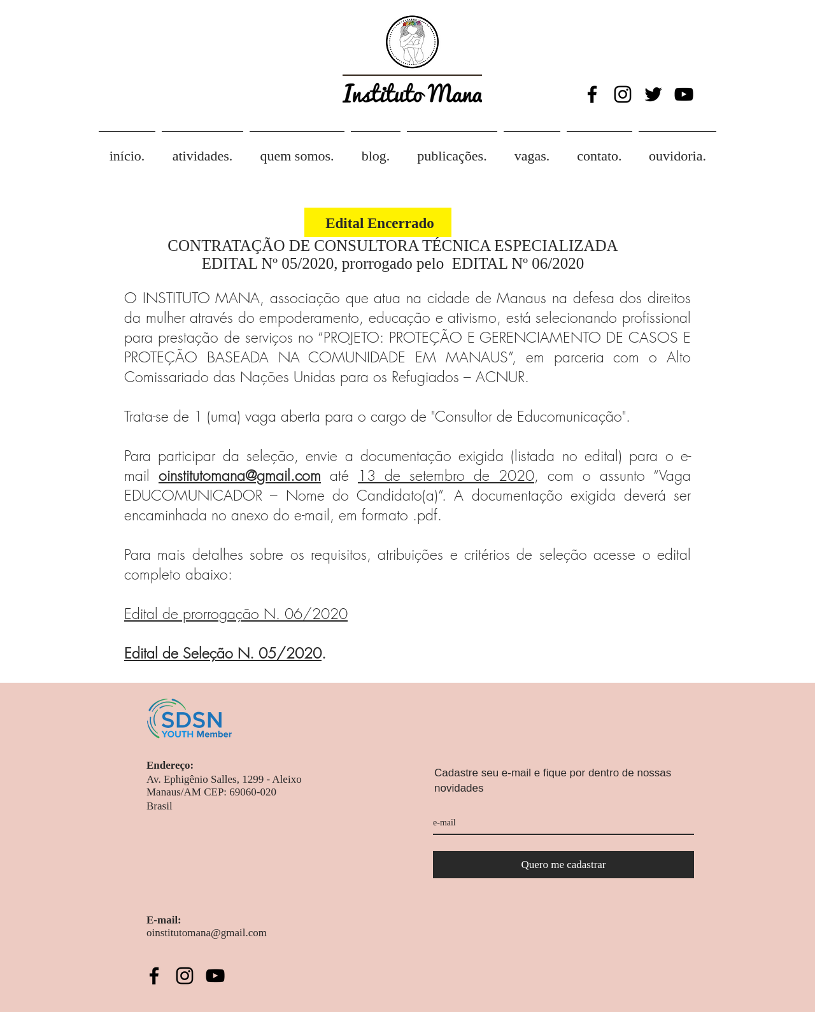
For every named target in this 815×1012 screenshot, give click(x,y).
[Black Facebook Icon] (592, 94)
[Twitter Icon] (653, 94)
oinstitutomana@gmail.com (240, 475)
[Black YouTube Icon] (683, 94)
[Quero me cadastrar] (563, 864)
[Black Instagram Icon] (622, 94)
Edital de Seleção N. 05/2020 (223, 653)
